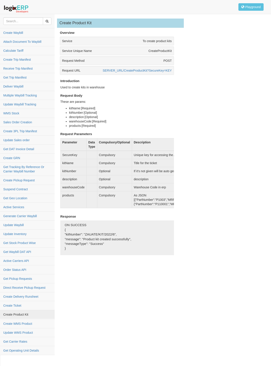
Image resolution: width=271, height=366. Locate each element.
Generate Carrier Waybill (20, 216)
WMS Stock (11, 113)
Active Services (13, 207)
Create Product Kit (15, 314)
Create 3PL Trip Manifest (20, 131)
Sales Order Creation (17, 122)
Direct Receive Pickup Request (24, 287)
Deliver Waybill (13, 86)
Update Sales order (16, 140)
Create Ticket (12, 305)
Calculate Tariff (13, 50)
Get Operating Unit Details (21, 350)
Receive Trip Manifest (18, 68)
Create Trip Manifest (17, 59)
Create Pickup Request (19, 180)
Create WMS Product (17, 323)
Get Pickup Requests (17, 278)
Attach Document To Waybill (22, 41)
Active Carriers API (16, 261)
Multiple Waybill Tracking (20, 95)
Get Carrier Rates (15, 341)
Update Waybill (13, 225)
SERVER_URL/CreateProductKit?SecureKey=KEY (137, 70)
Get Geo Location (15, 198)
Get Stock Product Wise (19, 243)
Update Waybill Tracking (19, 104)
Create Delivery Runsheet (20, 296)
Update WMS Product (18, 332)
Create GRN (11, 158)
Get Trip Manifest (15, 77)
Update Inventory (15, 234)
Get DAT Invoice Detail (18, 149)
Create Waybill (13, 32)
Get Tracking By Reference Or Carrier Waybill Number (23, 169)
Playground (251, 7)
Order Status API (14, 269)
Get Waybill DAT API (17, 252)
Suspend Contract (15, 189)
